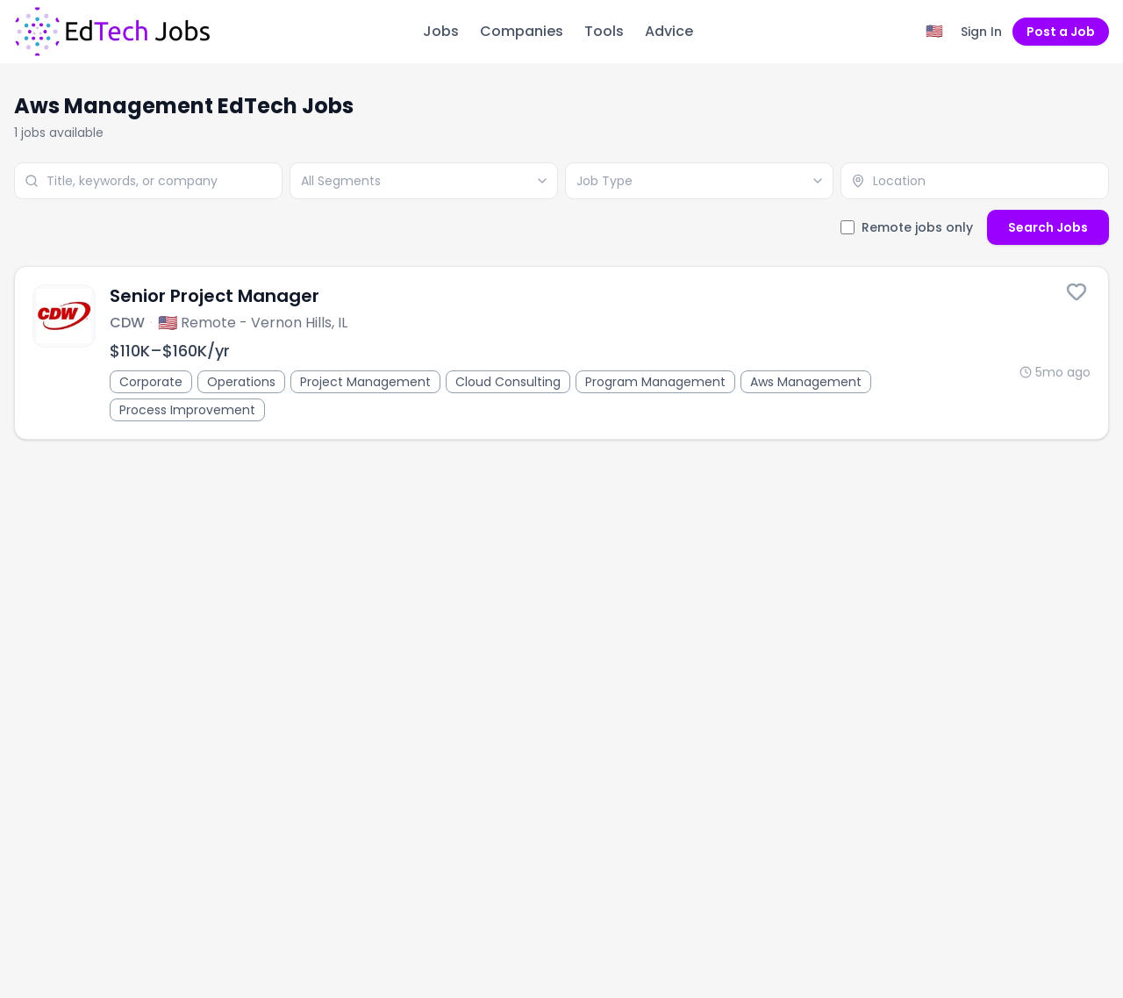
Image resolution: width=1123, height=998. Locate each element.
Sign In (981, 31)
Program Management (655, 382)
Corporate (150, 382)
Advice (669, 31)
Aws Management (806, 382)
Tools (604, 31)
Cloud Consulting (508, 382)
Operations (241, 382)
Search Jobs (1048, 227)
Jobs (441, 31)
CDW (127, 322)
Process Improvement (187, 410)
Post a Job (1060, 31)
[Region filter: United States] (934, 31)
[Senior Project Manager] (561, 353)
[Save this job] (1076, 291)
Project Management (365, 382)
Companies (521, 31)
